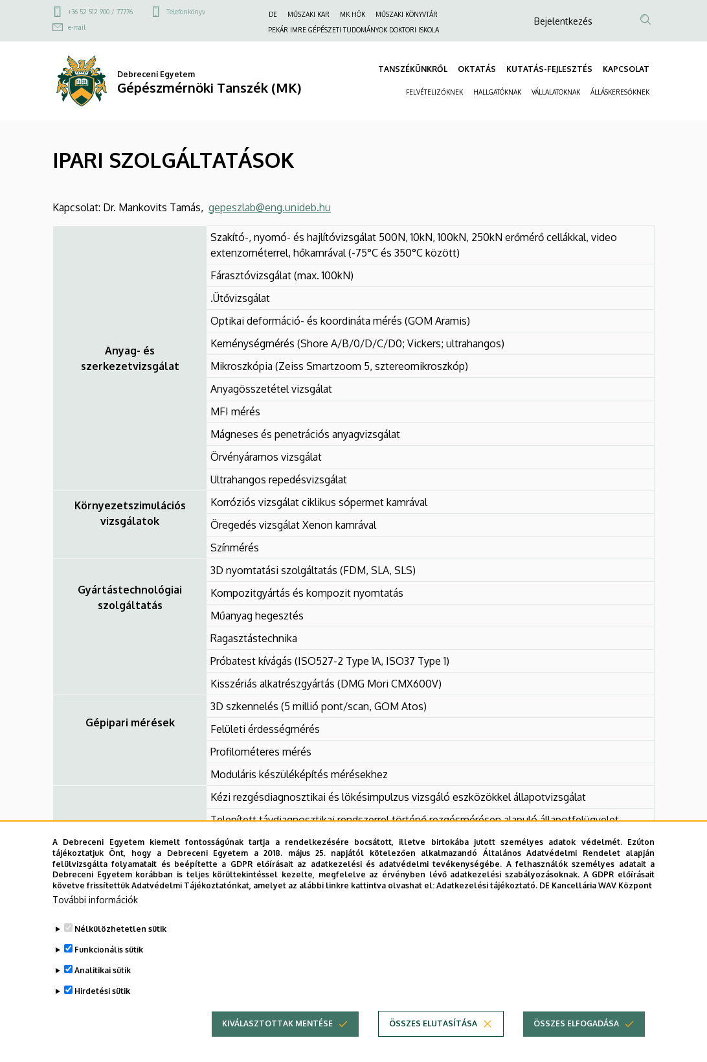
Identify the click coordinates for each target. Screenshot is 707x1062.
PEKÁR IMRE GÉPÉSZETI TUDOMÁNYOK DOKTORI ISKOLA (353, 30)
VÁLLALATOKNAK (556, 92)
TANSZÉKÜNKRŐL (412, 69)
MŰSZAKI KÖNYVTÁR (407, 14)
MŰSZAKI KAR (308, 14)
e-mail (76, 27)
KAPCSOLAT (626, 69)
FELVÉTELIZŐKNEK (434, 92)
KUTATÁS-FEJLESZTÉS (549, 69)
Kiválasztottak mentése (277, 1045)
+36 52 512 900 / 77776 (100, 12)
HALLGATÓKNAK (497, 92)
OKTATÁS (477, 69)
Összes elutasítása (433, 1045)
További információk (95, 921)
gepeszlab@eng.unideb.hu (269, 207)
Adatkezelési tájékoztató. (486, 907)
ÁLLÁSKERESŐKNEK (619, 92)
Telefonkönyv (185, 12)
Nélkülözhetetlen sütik (120, 950)
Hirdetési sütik (102, 1012)
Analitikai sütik (102, 992)
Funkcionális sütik (108, 971)
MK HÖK (352, 14)
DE (273, 14)
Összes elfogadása (576, 1045)
